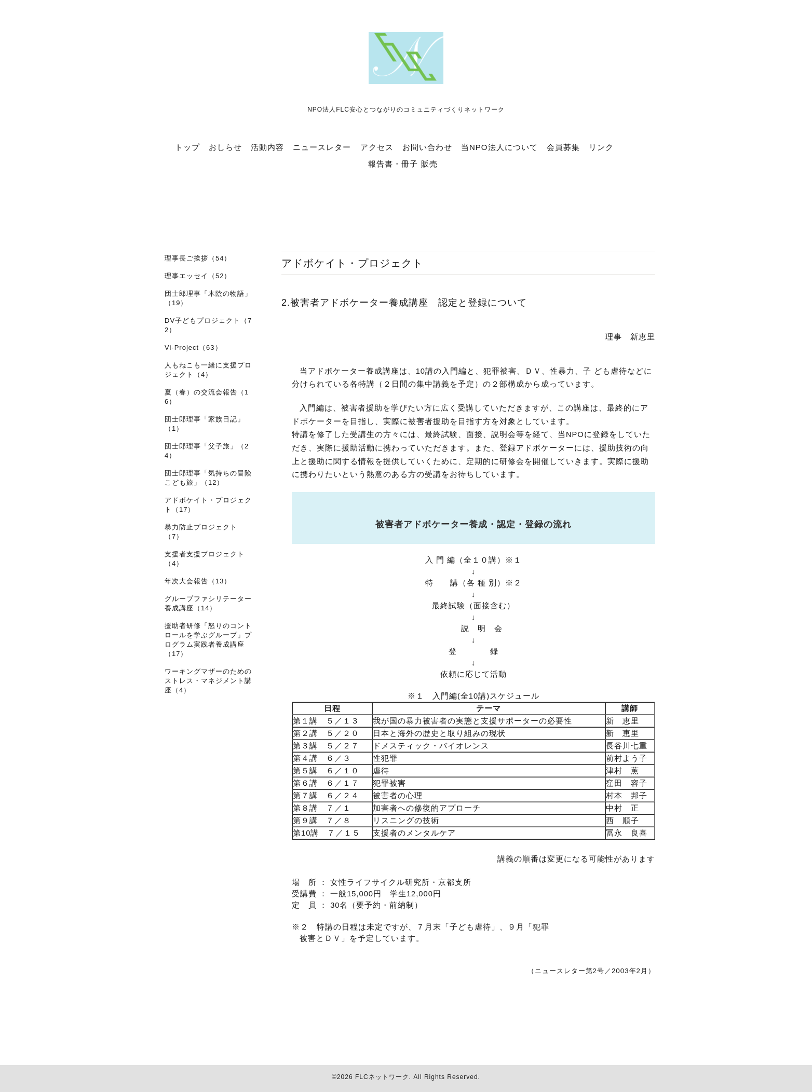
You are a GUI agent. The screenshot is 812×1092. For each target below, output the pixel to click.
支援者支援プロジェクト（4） (205, 558)
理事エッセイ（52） (198, 276)
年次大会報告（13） (198, 581)
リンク (601, 147)
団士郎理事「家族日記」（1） (205, 423)
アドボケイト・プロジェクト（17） (208, 504)
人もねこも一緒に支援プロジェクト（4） (208, 369)
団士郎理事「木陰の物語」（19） (208, 298)
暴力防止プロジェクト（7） (201, 531)
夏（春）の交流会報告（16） (207, 396)
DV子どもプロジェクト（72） (208, 325)
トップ (187, 147)
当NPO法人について (499, 147)
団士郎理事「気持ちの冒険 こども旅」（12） (208, 477)
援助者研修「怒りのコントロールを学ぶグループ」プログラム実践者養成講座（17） (208, 640)
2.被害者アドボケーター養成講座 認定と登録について (404, 302)
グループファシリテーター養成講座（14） (208, 603)
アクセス (377, 147)
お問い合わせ (427, 147)
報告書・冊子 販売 (402, 163)
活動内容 (267, 147)
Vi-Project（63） (193, 347)
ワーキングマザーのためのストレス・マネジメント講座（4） (208, 680)
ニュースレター (322, 147)
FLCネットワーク (382, 1077)
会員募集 (563, 147)
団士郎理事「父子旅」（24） (207, 450)
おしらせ (225, 147)
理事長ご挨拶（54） (198, 258)
